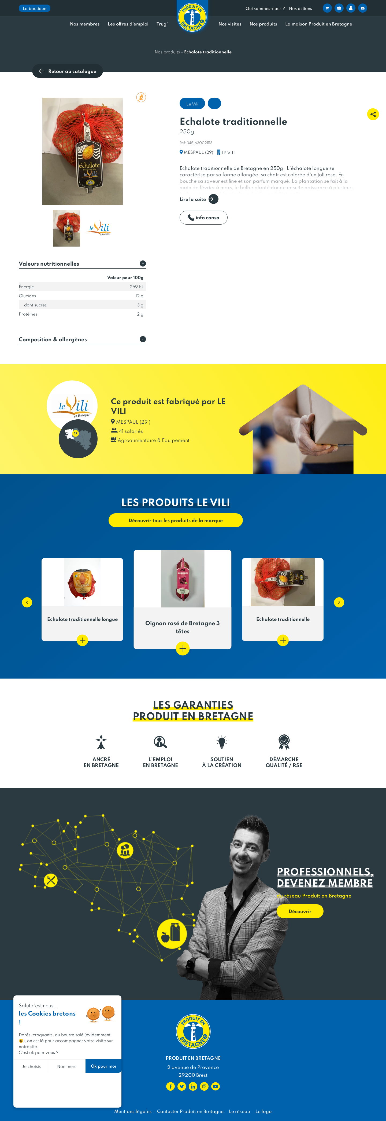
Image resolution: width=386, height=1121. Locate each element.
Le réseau (239, 1111)
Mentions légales (133, 1111)
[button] (24, 599)
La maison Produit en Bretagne (318, 24)
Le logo (263, 1111)
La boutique (34, 8)
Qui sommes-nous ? (265, 8)
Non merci (67, 1066)
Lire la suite (199, 199)
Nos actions (300, 8)
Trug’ (162, 24)
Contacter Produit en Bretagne (190, 1111)
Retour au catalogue (67, 71)
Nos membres (85, 24)
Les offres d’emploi (128, 24)
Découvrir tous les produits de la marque (176, 520)
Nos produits (263, 24)
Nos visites (230, 24)
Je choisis (31, 1066)
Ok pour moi (103, 1066)
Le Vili (192, 104)
